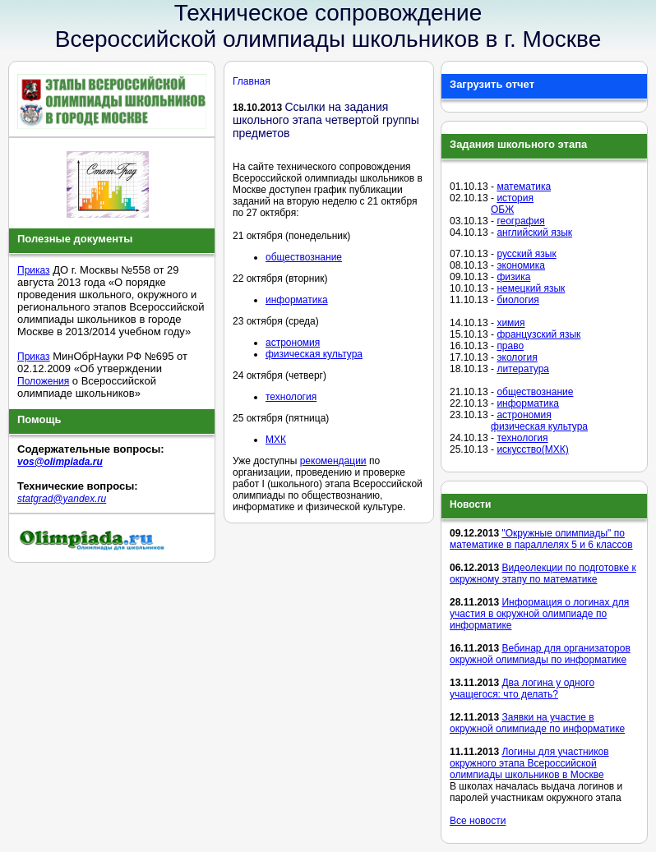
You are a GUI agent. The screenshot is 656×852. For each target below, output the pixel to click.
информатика (297, 300)
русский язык (526, 254)
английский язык (534, 232)
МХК (276, 439)
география (520, 221)
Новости (470, 504)
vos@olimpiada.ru (60, 461)
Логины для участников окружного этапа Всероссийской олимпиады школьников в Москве (529, 763)
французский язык (538, 334)
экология (517, 357)
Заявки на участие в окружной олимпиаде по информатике (537, 723)
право (510, 346)
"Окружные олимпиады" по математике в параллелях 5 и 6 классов (541, 538)
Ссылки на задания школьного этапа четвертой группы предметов (326, 120)
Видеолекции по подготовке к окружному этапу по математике (543, 573)
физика (513, 277)
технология (291, 397)
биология (517, 300)
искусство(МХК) (532, 449)
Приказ (33, 270)
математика (524, 186)
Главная (251, 81)
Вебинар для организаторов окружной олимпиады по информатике (540, 653)
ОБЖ (502, 209)
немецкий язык (531, 288)
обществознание (304, 257)
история (515, 198)
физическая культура (314, 354)
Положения (43, 381)
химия (510, 323)
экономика (521, 265)
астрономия (293, 342)
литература (523, 369)
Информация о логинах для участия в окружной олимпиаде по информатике (539, 613)
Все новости (478, 821)
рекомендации (333, 461)
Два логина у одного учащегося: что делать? (522, 688)
